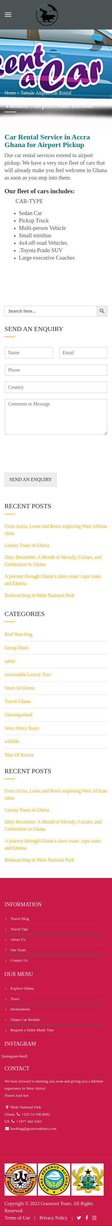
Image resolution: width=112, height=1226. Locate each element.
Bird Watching (18, 634)
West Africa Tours (21, 728)
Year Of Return (19, 754)
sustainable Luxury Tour (27, 674)
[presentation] (49, 463)
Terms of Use (17, 1217)
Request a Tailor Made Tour (32, 1030)
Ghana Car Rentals (25, 1019)
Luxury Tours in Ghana (26, 545)
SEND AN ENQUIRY (30, 479)
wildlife (11, 741)
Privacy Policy (53, 1217)
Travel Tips (19, 929)
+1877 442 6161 (29, 1121)
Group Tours (16, 647)
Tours (14, 998)
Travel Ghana (17, 701)
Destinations (20, 1009)
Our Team (18, 950)
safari (9, 661)
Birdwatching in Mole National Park (39, 595)
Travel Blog (19, 918)
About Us (17, 939)
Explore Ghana (22, 988)
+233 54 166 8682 (35, 1114)
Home (10, 92)
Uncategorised (18, 714)
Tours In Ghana (19, 687)
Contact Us (19, 960)
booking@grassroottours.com (33, 1128)
